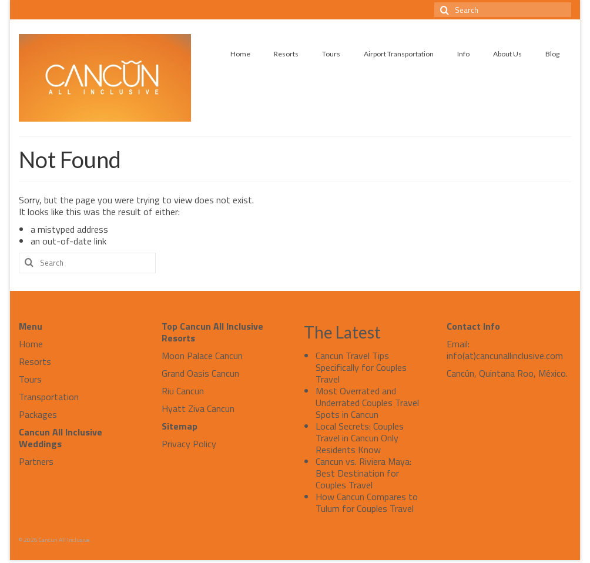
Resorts (35, 361)
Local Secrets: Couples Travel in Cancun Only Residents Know (360, 438)
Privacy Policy (189, 444)
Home (31, 344)
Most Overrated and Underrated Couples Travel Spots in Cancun (367, 402)
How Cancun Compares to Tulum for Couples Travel (367, 502)
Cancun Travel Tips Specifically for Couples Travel (361, 367)
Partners (36, 461)
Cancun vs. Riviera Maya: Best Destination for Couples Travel (363, 473)
